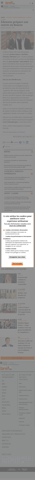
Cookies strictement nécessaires (17, 230)
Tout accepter (17, 263)
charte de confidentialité (17, 226)
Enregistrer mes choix (17, 257)
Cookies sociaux (11, 249)
